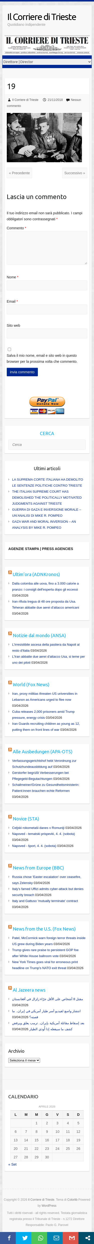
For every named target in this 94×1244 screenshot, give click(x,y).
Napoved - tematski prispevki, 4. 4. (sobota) (43, 834)
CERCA (47, 433)
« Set (12, 1164)
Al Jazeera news (29, 989)
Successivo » (74, 173)
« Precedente (19, 173)
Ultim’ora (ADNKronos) (36, 574)
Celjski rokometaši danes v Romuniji (38, 828)
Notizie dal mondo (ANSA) (39, 635)
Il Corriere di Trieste (41, 17)
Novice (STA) (26, 818)
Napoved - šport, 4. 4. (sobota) (34, 846)
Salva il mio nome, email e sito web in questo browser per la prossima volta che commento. (42, 358)
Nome (13, 277)
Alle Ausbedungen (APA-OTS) (42, 751)
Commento (16, 228)
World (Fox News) (31, 684)
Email (12, 301)
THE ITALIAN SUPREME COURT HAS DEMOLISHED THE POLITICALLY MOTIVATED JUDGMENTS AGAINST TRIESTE (47, 497)
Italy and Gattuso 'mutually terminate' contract (45, 901)
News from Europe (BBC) (38, 867)
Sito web (13, 325)
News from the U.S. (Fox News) (44, 928)
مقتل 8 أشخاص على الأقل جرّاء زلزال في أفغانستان (47, 999)
